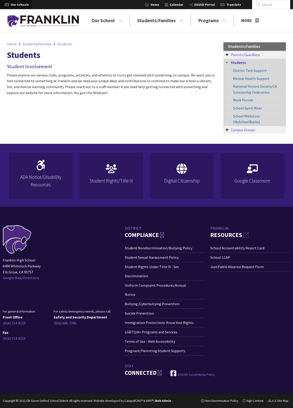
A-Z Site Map (278, 401)
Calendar (182, 5)
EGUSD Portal (210, 5)
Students (64, 44)
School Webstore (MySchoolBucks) (246, 119)
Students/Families (160, 20)
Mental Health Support (251, 78)
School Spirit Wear (247, 108)
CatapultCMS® (134, 401)
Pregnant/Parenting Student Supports (155, 350)
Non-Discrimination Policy (219, 401)
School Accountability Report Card (237, 248)
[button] (20, 5)
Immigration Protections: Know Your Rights (159, 322)
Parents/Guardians (245, 54)
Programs (212, 20)
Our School (107, 20)
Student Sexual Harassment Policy (152, 257)
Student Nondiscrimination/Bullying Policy (158, 248)
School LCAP (220, 257)
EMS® (149, 401)
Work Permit (243, 100)
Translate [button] (239, 5)
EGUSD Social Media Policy (196, 375)
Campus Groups (243, 130)
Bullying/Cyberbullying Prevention (152, 304)
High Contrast (254, 401)
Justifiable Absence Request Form (237, 266)
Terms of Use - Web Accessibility (150, 341)
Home (160, 5)
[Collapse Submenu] (226, 62)
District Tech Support (250, 70)
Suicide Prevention (139, 313)
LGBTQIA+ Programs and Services (151, 332)
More (250, 20)
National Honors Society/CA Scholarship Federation (255, 89)
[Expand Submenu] (227, 54)
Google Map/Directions (21, 277)
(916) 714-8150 (14, 323)
